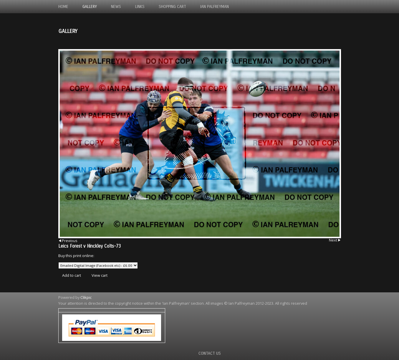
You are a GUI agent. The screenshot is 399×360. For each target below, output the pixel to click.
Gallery (89, 6)
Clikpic (86, 297)
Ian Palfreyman (214, 6)
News (116, 6)
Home (63, 6)
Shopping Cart (172, 6)
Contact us (209, 353)
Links (140, 6)
